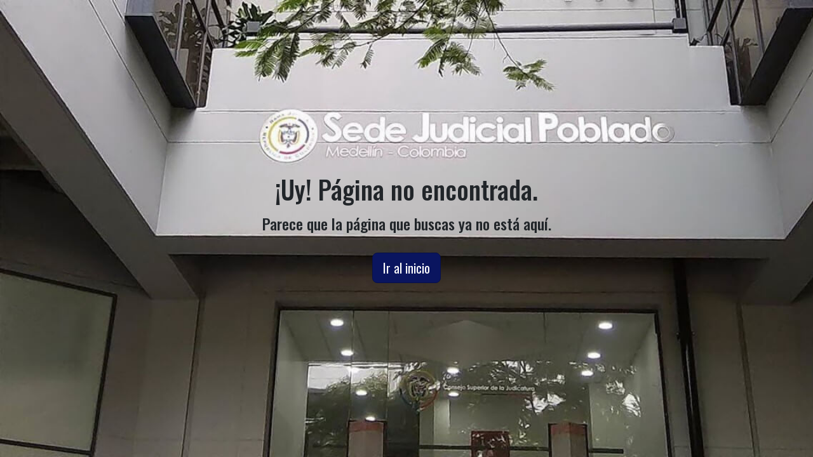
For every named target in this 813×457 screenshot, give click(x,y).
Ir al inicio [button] (406, 267)
